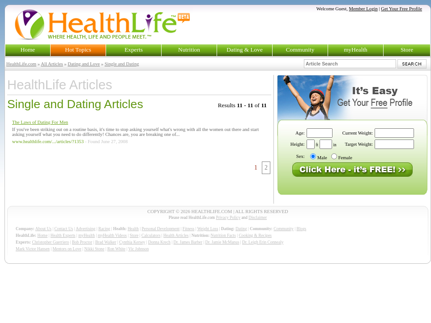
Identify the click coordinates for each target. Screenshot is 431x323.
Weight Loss (207, 229)
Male (322, 157)
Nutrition (189, 49)
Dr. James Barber (188, 242)
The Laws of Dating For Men (40, 122)
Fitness (188, 229)
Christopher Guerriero (50, 242)
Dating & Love (244, 49)
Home (28, 49)
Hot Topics (78, 49)
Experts (133, 49)
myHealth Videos (112, 235)
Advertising (85, 229)
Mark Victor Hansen (33, 249)
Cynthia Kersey (132, 242)
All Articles (52, 63)
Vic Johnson (138, 249)
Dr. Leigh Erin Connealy (262, 242)
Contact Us (63, 229)
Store (407, 49)
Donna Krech (159, 242)
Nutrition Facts (223, 235)
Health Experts (63, 235)
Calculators (150, 235)
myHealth (355, 49)
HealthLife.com (21, 63)
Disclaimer (257, 217)
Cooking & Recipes (255, 235)
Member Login (363, 8)
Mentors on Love (67, 249)
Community (300, 49)
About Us (43, 229)
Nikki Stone (94, 249)
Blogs (301, 229)
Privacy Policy (228, 217)
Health (133, 229)
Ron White (116, 249)
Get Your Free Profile (401, 8)
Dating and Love (84, 63)
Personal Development (161, 229)
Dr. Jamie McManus (222, 242)
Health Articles (175, 235)
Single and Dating (122, 63)
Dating (241, 229)
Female (345, 157)
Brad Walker (105, 242)
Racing (104, 229)
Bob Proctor (82, 242)
